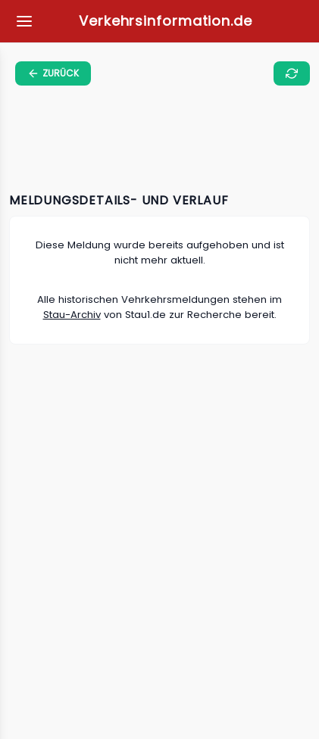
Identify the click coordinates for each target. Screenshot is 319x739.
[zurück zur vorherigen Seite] (53, 73)
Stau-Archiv (72, 314)
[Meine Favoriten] (24, 21)
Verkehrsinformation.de (165, 20)
